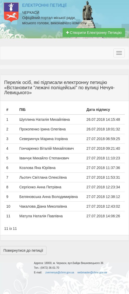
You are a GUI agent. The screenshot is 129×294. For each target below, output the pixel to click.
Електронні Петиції (44, 5)
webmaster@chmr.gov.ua (92, 272)
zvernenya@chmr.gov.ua (59, 272)
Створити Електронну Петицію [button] (94, 33)
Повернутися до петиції (23, 250)
